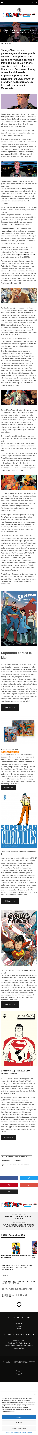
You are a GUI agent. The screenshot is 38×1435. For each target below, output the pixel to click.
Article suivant (19, 1222)
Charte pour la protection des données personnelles (20, 1432)
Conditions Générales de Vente (19, 1343)
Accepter (19, 1417)
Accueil (3, 43)
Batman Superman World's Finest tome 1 (16, 1156)
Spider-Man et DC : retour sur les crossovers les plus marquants (17, 1267)
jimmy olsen (6, 1160)
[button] (35, 1395)
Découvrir (10, 707)
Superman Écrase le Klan (25, 254)
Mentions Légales (19, 1341)
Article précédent (19, 1214)
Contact (19, 1324)
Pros (19, 1329)
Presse (19, 1326)
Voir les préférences (19, 1428)
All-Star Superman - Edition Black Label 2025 (18, 1152)
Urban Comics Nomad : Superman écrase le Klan (17, 1165)
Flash (5, 1275)
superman (17, 1160)
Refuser (19, 1423)
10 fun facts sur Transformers (18, 1289)
